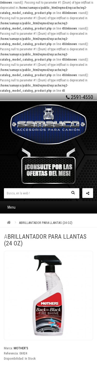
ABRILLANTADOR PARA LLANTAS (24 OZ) (45, 223)
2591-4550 (79, 97)
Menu (12, 207)
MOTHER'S (21, 348)
